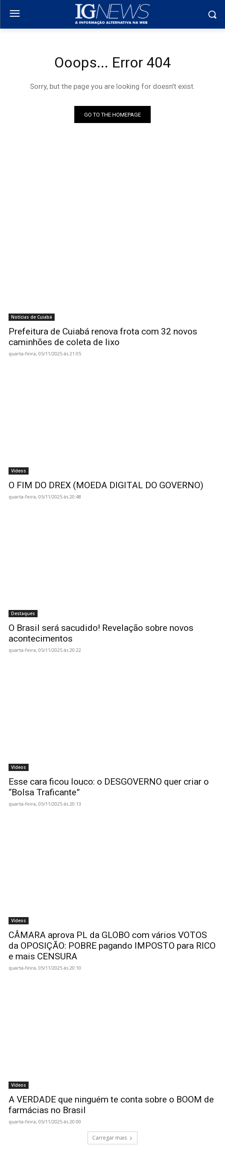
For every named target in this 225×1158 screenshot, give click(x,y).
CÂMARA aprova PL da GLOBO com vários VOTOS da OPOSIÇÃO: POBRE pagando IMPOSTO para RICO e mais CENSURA (112, 946)
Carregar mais (112, 1137)
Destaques (23, 613)
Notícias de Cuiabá (31, 317)
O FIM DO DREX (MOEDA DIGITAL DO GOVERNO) (106, 485)
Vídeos (18, 471)
